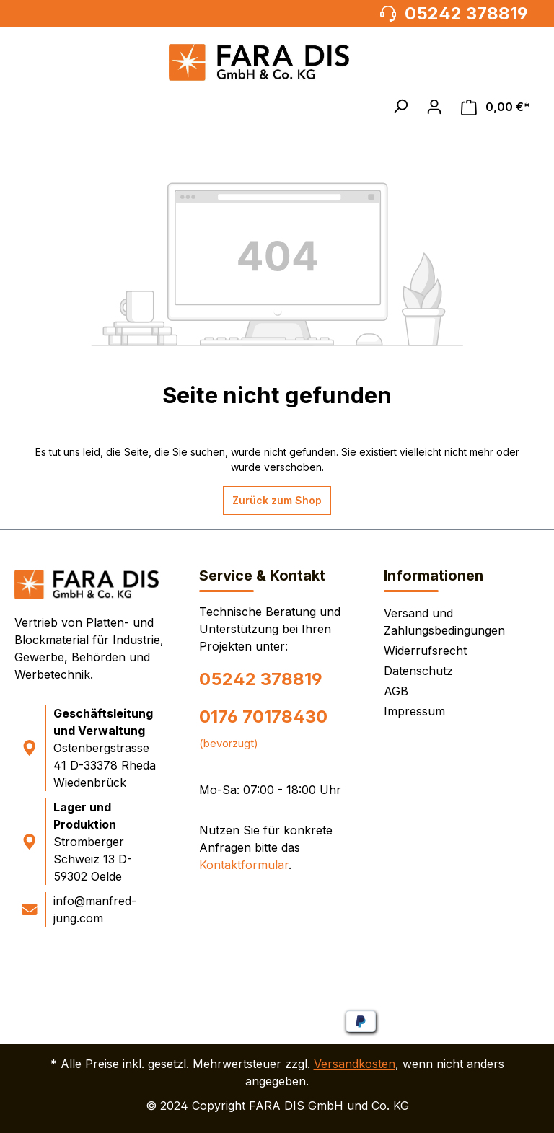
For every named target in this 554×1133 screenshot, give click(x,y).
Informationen (433, 575)
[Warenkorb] (496, 107)
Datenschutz (418, 671)
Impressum (414, 711)
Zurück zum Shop (277, 500)
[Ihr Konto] (434, 106)
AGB (396, 691)
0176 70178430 (263, 716)
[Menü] (31, 106)
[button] (400, 106)
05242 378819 (260, 679)
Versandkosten (354, 1064)
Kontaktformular (244, 865)
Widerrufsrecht (425, 650)
